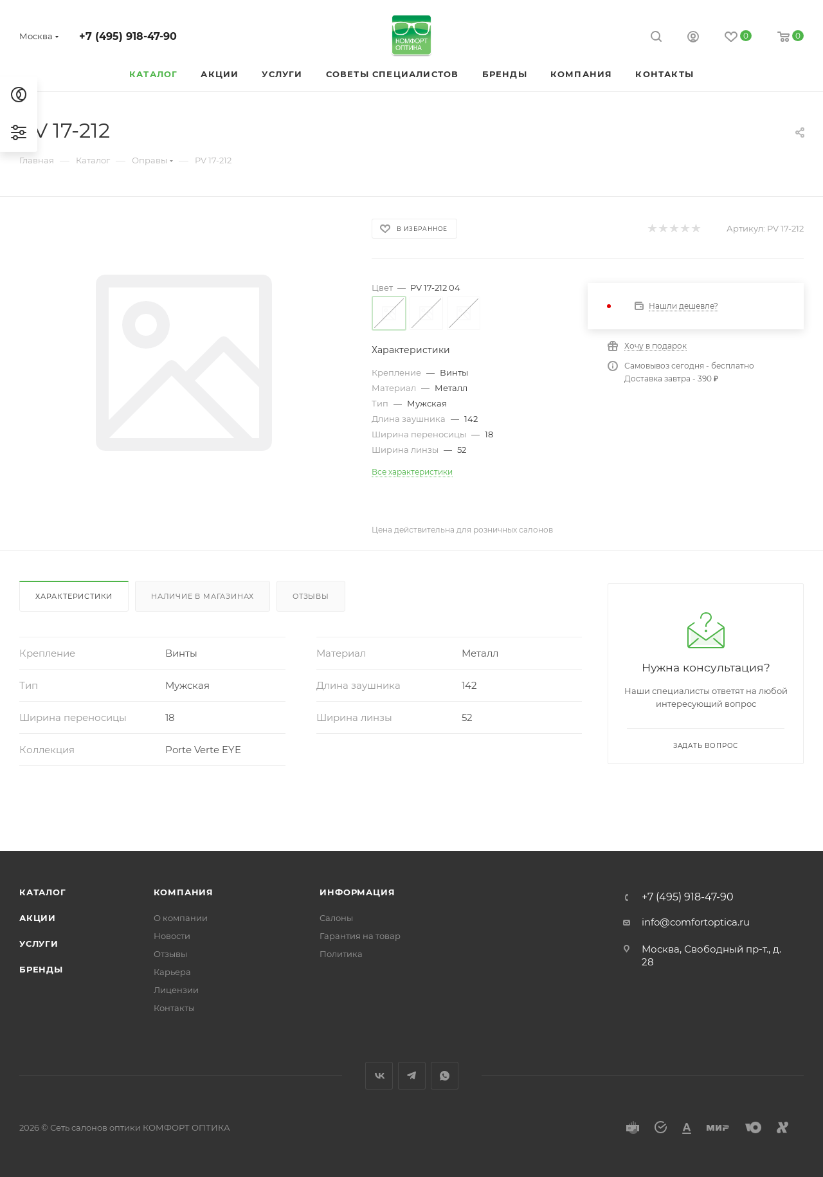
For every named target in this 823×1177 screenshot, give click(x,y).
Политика (341, 954)
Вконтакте (379, 1076)
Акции (37, 918)
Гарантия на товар (360, 936)
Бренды (41, 969)
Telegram (412, 1076)
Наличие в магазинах (202, 596)
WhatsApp (444, 1076)
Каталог (42, 892)
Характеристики (74, 596)
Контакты (174, 1008)
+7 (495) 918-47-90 (128, 36)
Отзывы (311, 596)
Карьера (172, 972)
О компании (181, 918)
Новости (172, 936)
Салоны (336, 918)
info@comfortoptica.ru (696, 922)
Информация (357, 892)
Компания (183, 892)
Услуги (39, 943)
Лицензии (176, 990)
